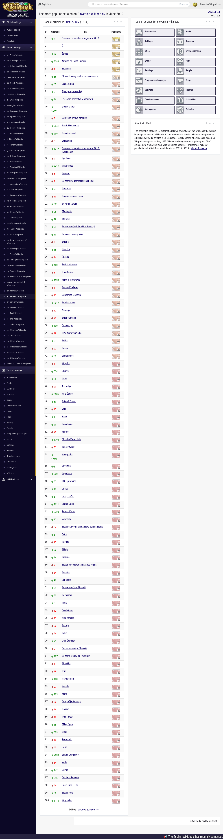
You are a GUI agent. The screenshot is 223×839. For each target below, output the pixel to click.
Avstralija (66, 386)
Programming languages (16, 433)
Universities (11, 462)
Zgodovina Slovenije (71, 294)
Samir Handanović (70, 125)
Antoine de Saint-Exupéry (74, 61)
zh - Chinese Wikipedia (16, 358)
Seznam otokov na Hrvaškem (76, 655)
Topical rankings (17, 370)
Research (183, 4)
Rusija (65, 348)
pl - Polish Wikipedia (15, 254)
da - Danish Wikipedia (15, 88)
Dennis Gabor (68, 106)
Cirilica (65, 488)
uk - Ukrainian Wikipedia (16, 330)
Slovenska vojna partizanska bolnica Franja (82, 526)
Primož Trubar (69, 401)
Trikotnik (66, 218)
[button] (114, 21)
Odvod (65, 769)
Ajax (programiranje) (72, 91)
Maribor (65, 431)
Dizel (64, 731)
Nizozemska (68, 617)
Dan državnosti (69, 133)
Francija (66, 572)
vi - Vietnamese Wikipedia (17, 347)
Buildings (11, 389)
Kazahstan (67, 595)
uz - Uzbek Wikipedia (15, 341)
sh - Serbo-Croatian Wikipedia (19, 276)
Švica (64, 534)
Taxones (10, 450)
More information (199, 148)
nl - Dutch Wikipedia (15, 234)
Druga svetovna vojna (72, 196)
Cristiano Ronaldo (70, 777)
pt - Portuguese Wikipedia (17, 260)
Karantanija (67, 424)
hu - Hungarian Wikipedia (17, 173)
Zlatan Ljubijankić (70, 754)
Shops (9, 439)
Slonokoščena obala (71, 439)
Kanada (65, 686)
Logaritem (67, 473)
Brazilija (66, 557)
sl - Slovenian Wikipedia (16, 296)
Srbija (65, 340)
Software (10, 445)
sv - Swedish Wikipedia (16, 307)
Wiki (64, 408)
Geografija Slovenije (71, 701)
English (44, 4)
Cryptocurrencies (14, 406)
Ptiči (64, 671)
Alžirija (65, 549)
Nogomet (66, 188)
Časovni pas (67, 325)
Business (10, 394)
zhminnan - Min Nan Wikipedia (19, 363)
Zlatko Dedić (68, 503)
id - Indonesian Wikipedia (17, 184)
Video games (12, 467)
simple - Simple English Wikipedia (16, 283)
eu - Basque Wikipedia (16, 128)
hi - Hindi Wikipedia (14, 161)
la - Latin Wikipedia (14, 218)
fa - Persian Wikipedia (15, 133)
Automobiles (12, 377)
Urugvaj (65, 370)
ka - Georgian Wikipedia (16, 201)
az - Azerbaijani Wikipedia (17, 60)
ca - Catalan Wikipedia (16, 77)
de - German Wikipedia (16, 94)
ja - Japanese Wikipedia (16, 195)
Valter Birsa (67, 165)
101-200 (81, 809)
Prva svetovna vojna (71, 332)
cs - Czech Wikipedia (15, 83)
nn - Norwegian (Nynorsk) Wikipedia (17, 241)
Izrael (64, 378)
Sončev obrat (68, 302)
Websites (10, 473)
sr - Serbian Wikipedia (15, 302)
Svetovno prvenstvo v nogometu (77, 99)
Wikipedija (67, 140)
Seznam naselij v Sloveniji (74, 648)
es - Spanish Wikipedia (16, 117)
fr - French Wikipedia (15, 145)
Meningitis (67, 211)
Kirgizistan (67, 800)
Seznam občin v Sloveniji (74, 587)
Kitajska (66, 363)
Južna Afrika (68, 83)
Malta (64, 693)
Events (9, 411)
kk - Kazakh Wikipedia (15, 206)
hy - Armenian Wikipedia (16, 178)
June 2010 (72, 22)
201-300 (91, 809)
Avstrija (65, 625)
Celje (64, 747)
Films (9, 417)
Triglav (65, 53)
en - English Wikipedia (15, 105)
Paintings (10, 422)
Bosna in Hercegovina (72, 234)
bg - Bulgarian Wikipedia (16, 72)
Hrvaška (66, 249)
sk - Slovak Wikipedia (15, 291)
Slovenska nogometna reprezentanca (80, 76)
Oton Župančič (68, 640)
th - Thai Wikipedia (14, 319)
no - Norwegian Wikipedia (17, 248)
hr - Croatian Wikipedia (16, 167)
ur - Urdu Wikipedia (14, 335)
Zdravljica (66, 519)
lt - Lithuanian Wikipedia (16, 223)
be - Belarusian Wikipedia (17, 66)
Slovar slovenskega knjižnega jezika (79, 564)
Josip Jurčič (68, 496)
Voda (64, 762)
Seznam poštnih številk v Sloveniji (78, 226)
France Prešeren (70, 287)
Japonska (66, 579)
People (10, 428)
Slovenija (66, 68)
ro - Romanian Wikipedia (16, 265)
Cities (9, 400)
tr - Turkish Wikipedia (15, 324)
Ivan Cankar (67, 272)
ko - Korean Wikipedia (15, 212)
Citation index (12, 35)
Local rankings (17, 47)
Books (9, 383)
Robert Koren (68, 511)
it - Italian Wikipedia (15, 189)
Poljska (65, 709)
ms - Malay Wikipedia (15, 229)
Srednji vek (67, 610)
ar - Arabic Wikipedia (15, 55)
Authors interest (13, 30)
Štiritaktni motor (69, 264)
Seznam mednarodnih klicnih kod (78, 180)
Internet (66, 173)
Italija (64, 633)
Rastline (66, 541)
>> (98, 809)
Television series (13, 456)
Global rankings (17, 22)
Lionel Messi (68, 355)
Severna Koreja (69, 203)
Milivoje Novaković (71, 279)
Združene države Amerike (74, 117)
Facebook (67, 739)
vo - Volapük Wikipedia (16, 352)
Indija (64, 602)
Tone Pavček (68, 446)
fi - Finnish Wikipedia (15, 139)
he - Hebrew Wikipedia (16, 156)
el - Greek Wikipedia (15, 100)
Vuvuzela (66, 465)
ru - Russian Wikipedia (16, 271)
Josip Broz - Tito (70, 785)
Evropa (65, 241)
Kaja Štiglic (67, 393)
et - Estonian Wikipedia (16, 122)
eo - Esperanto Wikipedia (17, 111)
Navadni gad (68, 678)
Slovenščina (67, 792)
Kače (64, 416)
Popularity (11, 41)
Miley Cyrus (67, 724)
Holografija (67, 454)
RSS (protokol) (69, 481)
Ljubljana (66, 158)
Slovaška (66, 663)
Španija (65, 256)
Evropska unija (69, 317)
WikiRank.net (17, 479)
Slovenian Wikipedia (207, 4)
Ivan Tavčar (67, 716)
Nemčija (66, 310)
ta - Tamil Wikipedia (14, 313)
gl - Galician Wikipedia (16, 150)
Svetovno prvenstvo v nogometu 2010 (80, 38)
